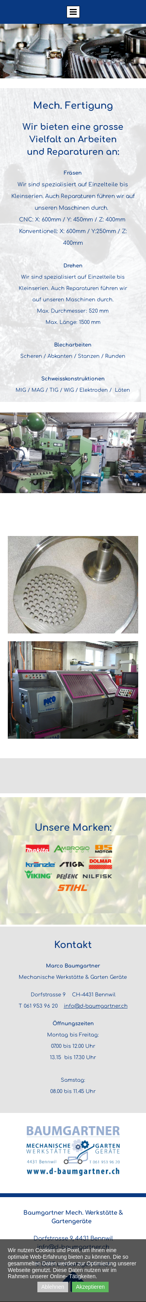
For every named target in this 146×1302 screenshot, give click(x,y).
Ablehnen (52, 1287)
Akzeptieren (90, 1287)
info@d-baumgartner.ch (96, 1006)
